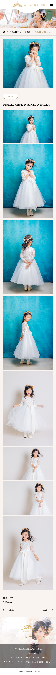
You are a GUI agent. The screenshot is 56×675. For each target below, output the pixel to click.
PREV (11, 610)
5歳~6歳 (10, 96)
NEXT (44, 610)
